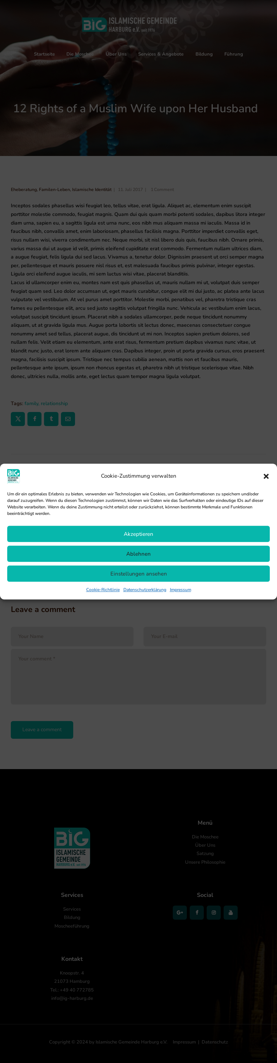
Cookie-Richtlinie (103, 590)
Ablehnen (138, 553)
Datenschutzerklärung (144, 590)
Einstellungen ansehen (138, 573)
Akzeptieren (138, 534)
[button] (266, 476)
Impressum (180, 590)
